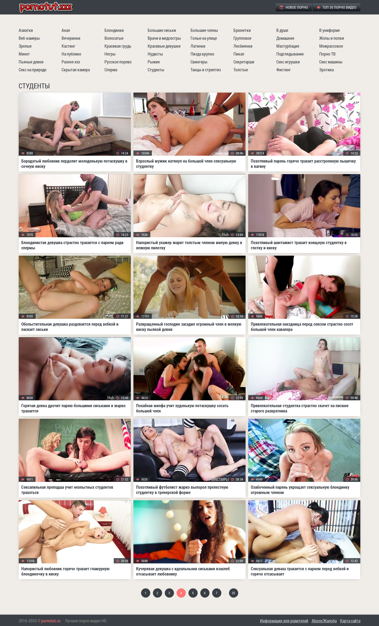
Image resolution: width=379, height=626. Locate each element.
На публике (71, 54)
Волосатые (113, 38)
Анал (66, 30)
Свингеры (199, 61)
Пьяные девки (31, 61)
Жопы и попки (331, 38)
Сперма (110, 69)
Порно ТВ (327, 54)
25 (233, 593)
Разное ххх (71, 61)
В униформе (329, 30)
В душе (282, 30)
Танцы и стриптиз (206, 69)
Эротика (326, 69)
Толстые (240, 69)
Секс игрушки (288, 61)
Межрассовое (331, 46)
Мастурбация (287, 46)
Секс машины (330, 61)
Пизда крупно (202, 54)
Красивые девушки (164, 46)
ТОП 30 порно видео (336, 7)
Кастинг (68, 46)
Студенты (156, 69)
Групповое (242, 38)
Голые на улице (204, 38)
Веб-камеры (29, 38)
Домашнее (285, 38)
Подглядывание (290, 54)
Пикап (238, 54)
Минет (24, 54)
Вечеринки (71, 38)
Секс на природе (32, 69)
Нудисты (155, 54)
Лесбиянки (242, 46)
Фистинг (283, 69)
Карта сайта (350, 620)
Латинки (198, 46)
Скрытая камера (76, 69)
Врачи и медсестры (164, 38)
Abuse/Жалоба (324, 620)
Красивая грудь (117, 46)
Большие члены (204, 30)
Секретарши (243, 61)
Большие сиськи (162, 30)
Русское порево (118, 61)
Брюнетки (242, 30)
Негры (110, 54)
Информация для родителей (284, 620)
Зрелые (25, 46)
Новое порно (294, 7)
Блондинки (114, 30)
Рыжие (154, 61)
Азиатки (26, 30)
